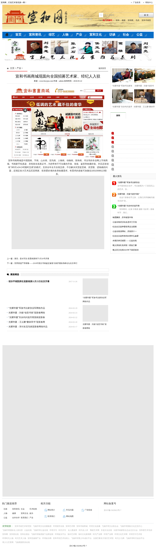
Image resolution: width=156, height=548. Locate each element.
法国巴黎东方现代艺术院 (103, 538)
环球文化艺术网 (120, 534)
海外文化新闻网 (84, 534)
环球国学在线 (58, 526)
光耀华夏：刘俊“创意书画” (129, 194)
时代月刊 (62, 530)
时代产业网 (97, 534)
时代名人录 (84, 530)
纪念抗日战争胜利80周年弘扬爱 (126, 236)
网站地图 (70, 516)
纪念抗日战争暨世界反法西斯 (125, 227)
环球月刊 (53, 530)
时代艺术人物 (20, 538)
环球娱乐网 (46, 538)
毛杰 (137, 20)
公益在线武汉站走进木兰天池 (125, 222)
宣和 (117, 20)
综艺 (52, 34)
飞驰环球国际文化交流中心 (131, 526)
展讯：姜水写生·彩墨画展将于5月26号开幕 (31, 259)
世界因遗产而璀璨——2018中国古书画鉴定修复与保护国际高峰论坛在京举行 (45, 263)
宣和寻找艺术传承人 (61, 538)
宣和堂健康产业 (34, 538)
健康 (14, 513)
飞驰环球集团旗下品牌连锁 (42, 534)
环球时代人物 (7, 538)
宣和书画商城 (82, 526)
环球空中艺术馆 (135, 534)
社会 (126, 34)
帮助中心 (149, 2)
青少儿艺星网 (7, 542)
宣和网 (130, 20)
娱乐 (31, 513)
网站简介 (51, 510)
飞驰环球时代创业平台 (135, 538)
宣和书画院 (146, 20)
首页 (18, 34)
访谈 (112, 34)
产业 (79, 34)
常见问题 (70, 510)
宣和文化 (95, 34)
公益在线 (28, 530)
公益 (139, 34)
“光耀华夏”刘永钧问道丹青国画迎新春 (26, 317)
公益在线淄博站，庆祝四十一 (125, 231)
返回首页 (102, 68)
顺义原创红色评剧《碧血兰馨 (125, 245)
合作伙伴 (16, 518)
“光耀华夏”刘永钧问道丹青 (129, 206)
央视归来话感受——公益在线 (125, 241)
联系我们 (24, 518)
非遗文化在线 (106, 530)
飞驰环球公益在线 (40, 530)
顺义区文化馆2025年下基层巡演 (126, 250)
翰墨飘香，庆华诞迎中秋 (123, 217)
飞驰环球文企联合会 (110, 526)
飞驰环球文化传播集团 (42, 526)
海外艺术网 (72, 534)
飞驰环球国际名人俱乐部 (12, 530)
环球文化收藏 (94, 526)
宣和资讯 (35, 34)
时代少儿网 (119, 538)
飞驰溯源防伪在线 (22, 542)
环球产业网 (108, 534)
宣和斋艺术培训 (145, 530)
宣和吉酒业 (25, 534)
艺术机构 (33, 509)
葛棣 (123, 20)
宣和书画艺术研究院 (23, 526)
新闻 (118, 115)
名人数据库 (72, 530)
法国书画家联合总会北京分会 (126, 530)
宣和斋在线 (14, 534)
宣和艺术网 (70, 526)
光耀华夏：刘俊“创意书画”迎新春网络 (26, 313)
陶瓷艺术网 (94, 530)
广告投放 (88, 510)
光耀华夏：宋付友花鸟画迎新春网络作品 (27, 326)
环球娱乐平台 (60, 534)
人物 (65, 34)
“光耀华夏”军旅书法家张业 (129, 182)
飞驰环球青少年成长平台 (81, 538)
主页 (12, 68)
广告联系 (136, 2)
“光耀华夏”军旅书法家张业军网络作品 (26, 308)
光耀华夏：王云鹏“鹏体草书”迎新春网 (26, 322)
